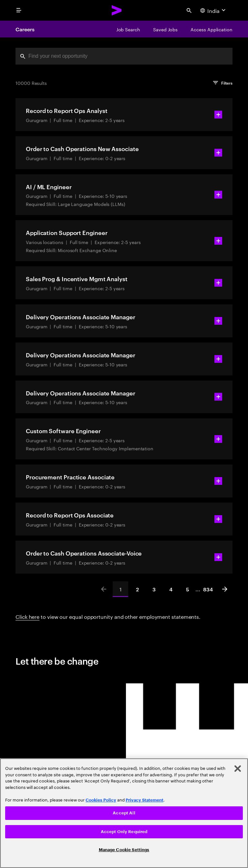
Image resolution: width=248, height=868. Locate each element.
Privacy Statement (144, 800)
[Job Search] (128, 29)
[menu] (18, 10)
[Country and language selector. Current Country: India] (213, 10)
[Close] (238, 768)
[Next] (224, 589)
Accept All (124, 813)
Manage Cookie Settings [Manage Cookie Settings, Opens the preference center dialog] (124, 850)
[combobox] (124, 56)
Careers (25, 29)
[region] (124, 813)
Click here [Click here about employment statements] (27, 616)
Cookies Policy (101, 800)
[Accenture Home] (117, 10)
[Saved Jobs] (165, 29)
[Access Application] (211, 29)
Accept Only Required (124, 832)
